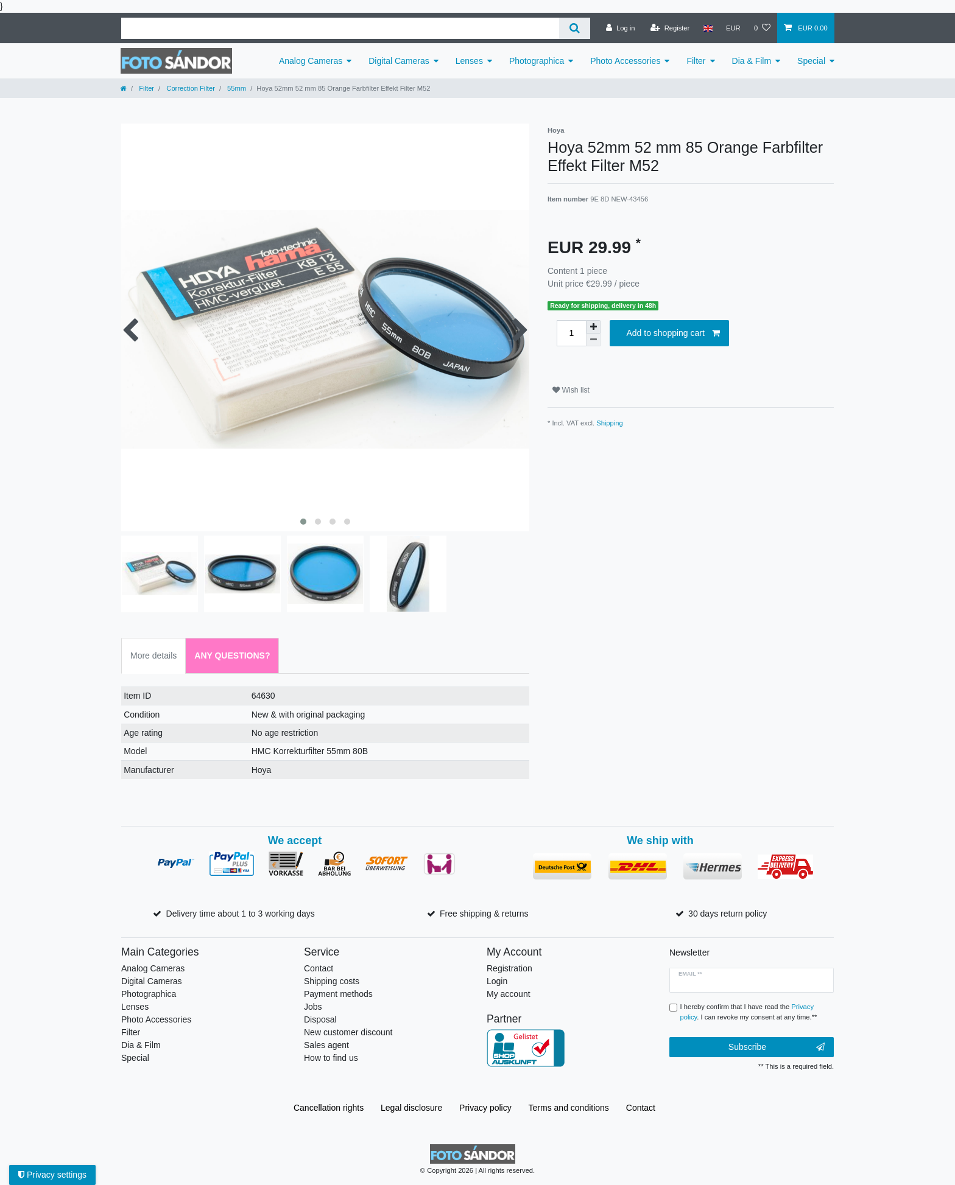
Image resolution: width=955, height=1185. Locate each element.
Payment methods (338, 994)
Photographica (536, 61)
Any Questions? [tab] (232, 655)
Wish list (571, 390)
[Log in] (620, 28)
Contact (318, 968)
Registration (509, 968)
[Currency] (733, 28)
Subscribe (776, 1047)
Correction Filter (189, 88)
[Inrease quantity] (593, 327)
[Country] (707, 28)
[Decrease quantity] (593, 340)
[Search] (574, 28)
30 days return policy (727, 913)
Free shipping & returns (484, 913)
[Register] (670, 28)
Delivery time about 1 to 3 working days (240, 913)
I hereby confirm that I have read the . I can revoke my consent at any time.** (748, 1012)
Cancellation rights (329, 1108)
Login (497, 981)
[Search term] (340, 28)
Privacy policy (485, 1108)
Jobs (313, 1007)
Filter (695, 61)
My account (508, 994)
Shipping (609, 423)
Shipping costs (331, 981)
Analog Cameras (310, 61)
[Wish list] (762, 28)
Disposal (320, 1019)
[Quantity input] (571, 333)
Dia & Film (752, 61)
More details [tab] (153, 655)
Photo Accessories (625, 61)
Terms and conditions (569, 1108)
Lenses (469, 61)
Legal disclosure (411, 1108)
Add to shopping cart (673, 333)
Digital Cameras (398, 61)
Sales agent (326, 1045)
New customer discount (348, 1032)
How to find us (331, 1058)
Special (811, 61)
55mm (235, 88)
